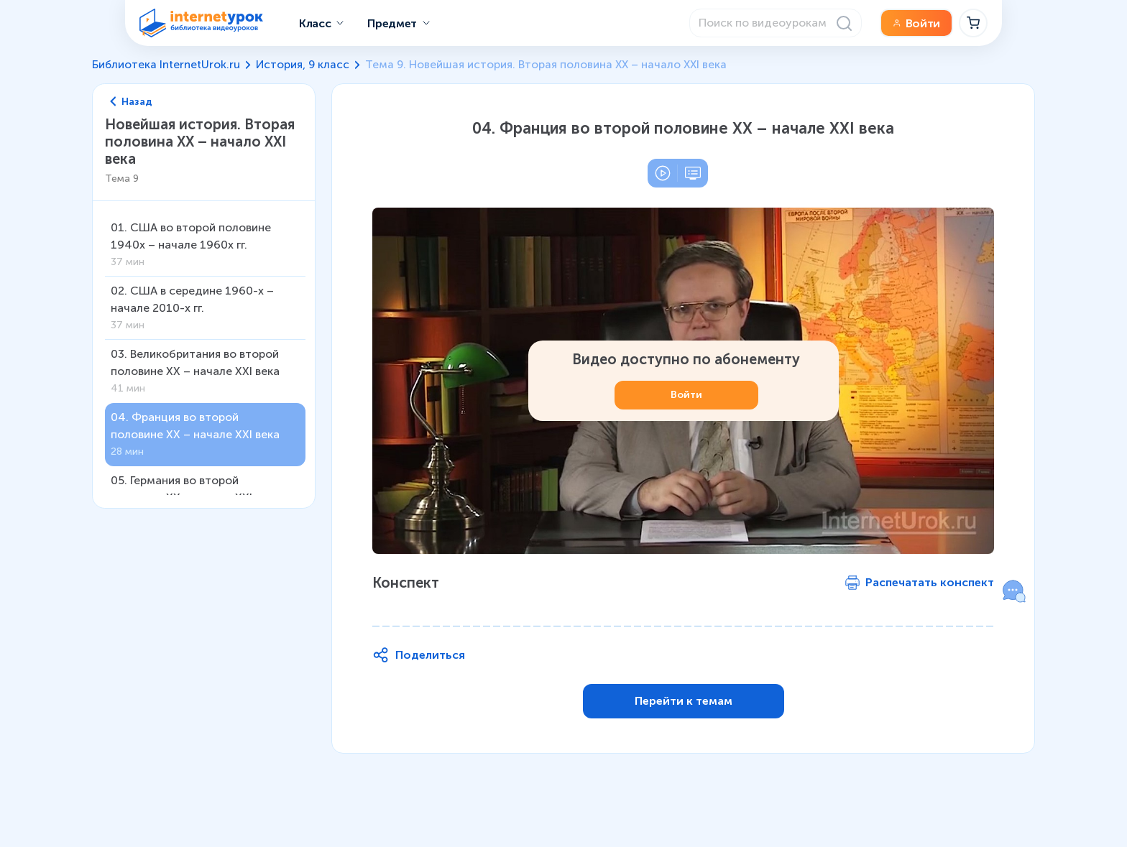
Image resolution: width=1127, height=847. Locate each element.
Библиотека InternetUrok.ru (166, 64)
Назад (131, 102)
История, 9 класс (302, 64)
